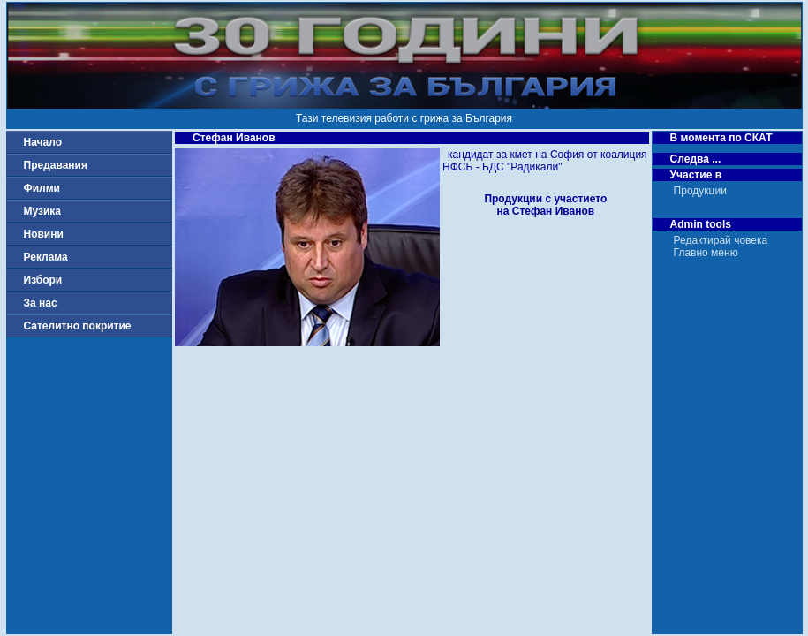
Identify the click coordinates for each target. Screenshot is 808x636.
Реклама (46, 257)
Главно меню (706, 252)
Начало (43, 142)
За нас (40, 303)
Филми (42, 188)
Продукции (700, 191)
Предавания (55, 165)
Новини (44, 234)
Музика (43, 211)
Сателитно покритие (78, 326)
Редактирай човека (721, 240)
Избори (43, 280)
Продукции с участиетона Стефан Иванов (545, 205)
